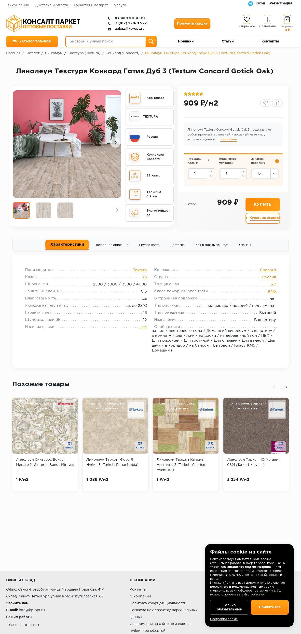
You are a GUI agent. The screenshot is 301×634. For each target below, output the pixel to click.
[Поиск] (151, 41)
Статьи (228, 41)
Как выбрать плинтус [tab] (211, 245)
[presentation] (20, 142)
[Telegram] (251, 3)
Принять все (270, 607)
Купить (263, 204)
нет (143, 327)
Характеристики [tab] (67, 245)
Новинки (186, 41)
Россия (268, 278)
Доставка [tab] (177, 245)
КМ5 (271, 292)
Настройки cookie (224, 619)
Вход (260, 3)
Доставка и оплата (51, 5)
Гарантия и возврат (91, 5)
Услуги (120, 5)
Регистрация (281, 3)
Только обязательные (229, 607)
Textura (140, 270)
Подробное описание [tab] (111, 245)
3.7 (272, 285)
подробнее (228, 139)
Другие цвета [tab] (149, 245)
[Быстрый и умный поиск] (111, 41)
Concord (267, 270)
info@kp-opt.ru (32, 610)
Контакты (270, 41)
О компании (18, 5)
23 (144, 278)
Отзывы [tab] (245, 245)
